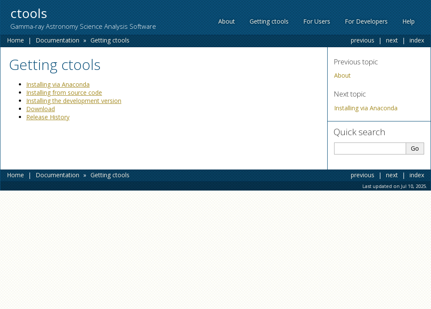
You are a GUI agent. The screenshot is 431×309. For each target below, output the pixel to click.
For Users (316, 21)
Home (15, 40)
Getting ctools (269, 21)
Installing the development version (73, 101)
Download (40, 109)
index (417, 40)
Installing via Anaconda (366, 108)
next (392, 40)
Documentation (57, 40)
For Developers (366, 21)
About (226, 21)
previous (362, 40)
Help (408, 21)
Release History (47, 117)
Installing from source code (64, 92)
